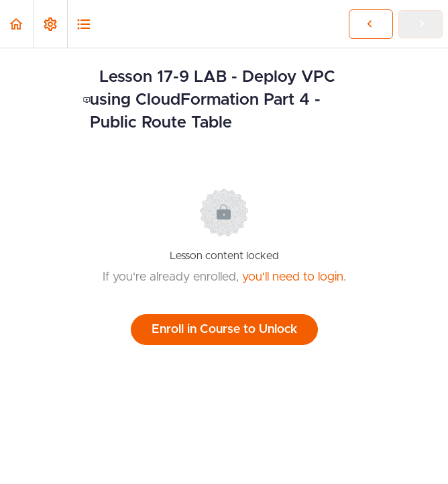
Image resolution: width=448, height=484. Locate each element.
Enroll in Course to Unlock (224, 330)
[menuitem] (50, 24)
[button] (17, 24)
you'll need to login (292, 277)
